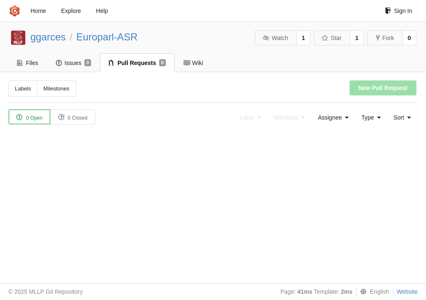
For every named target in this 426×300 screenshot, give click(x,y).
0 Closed (73, 117)
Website (407, 291)
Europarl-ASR (107, 36)
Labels (23, 88)
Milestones (56, 88)
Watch (275, 38)
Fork (385, 38)
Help (102, 11)
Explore (71, 11)
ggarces (48, 36)
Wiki (193, 63)
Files (27, 63)
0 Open (29, 117)
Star (332, 38)
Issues (73, 63)
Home (38, 11)
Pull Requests (137, 63)
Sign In (398, 11)
